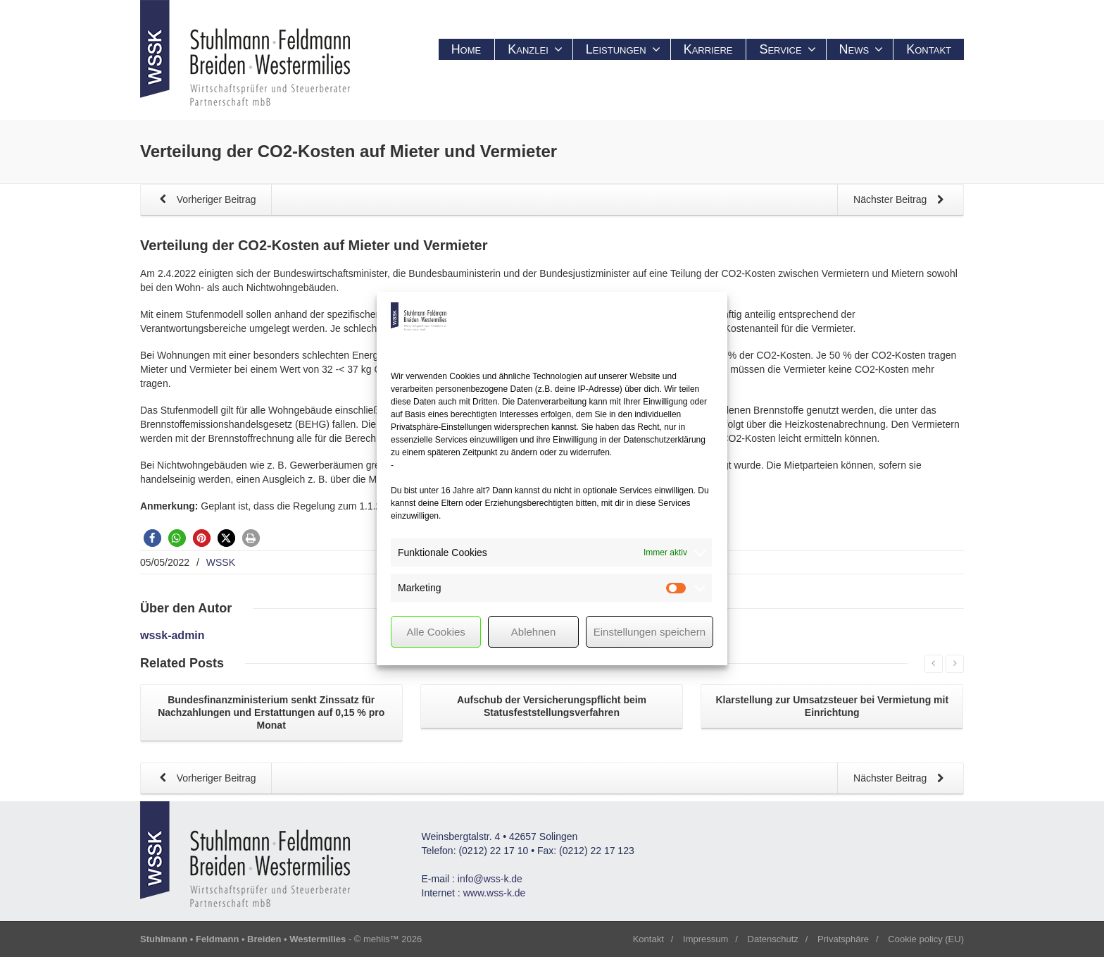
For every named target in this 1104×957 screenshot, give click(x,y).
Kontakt (928, 49)
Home (466, 49)
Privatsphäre (843, 939)
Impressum (705, 939)
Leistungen (623, 49)
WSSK (220, 562)
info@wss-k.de (490, 878)
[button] (152, 538)
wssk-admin (172, 635)
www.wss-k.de (494, 893)
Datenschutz (773, 939)
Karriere (708, 49)
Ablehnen (533, 632)
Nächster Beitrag (901, 200)
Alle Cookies (435, 632)
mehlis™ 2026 (392, 939)
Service (787, 49)
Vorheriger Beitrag (205, 200)
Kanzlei (535, 49)
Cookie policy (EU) (926, 939)
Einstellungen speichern (649, 632)
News (861, 49)
